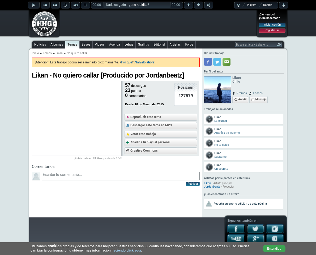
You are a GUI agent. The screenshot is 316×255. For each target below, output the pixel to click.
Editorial (159, 44)
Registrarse (272, 30)
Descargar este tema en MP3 (151, 125)
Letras (129, 44)
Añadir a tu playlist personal (150, 142)
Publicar (192, 183)
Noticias (40, 44)
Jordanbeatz (212, 186)
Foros (189, 44)
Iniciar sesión (272, 24)
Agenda (114, 44)
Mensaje (260, 99)
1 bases (258, 93)
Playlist (251, 5)
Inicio (35, 53)
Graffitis (143, 44)
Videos (100, 44)
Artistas (175, 44)
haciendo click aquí (126, 250)
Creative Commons (144, 150)
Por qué (126, 62)
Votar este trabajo (143, 134)
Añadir (242, 99)
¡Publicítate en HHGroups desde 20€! (98, 158)
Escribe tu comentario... (121, 176)
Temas (72, 44)
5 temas (241, 93)
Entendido (274, 248)
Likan (59, 53)
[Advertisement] (158, 23)
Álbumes (56, 44)
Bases (86, 44)
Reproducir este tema (145, 117)
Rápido (267, 5)
